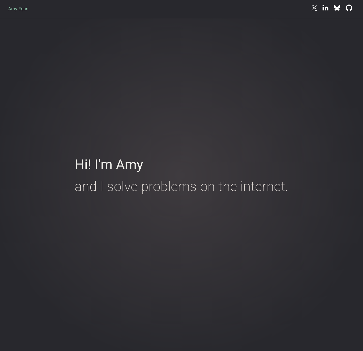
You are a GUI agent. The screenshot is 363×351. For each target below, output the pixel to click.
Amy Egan (18, 8)
